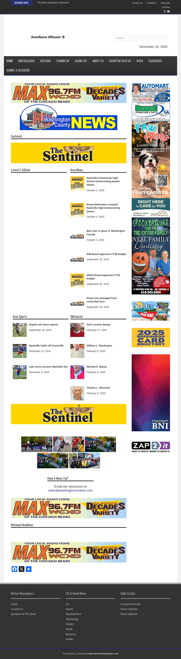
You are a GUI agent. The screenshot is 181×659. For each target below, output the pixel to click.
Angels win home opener (43, 324)
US (67, 604)
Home (10, 61)
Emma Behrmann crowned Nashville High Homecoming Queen (103, 208)
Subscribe (165, 3)
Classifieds (155, 61)
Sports (69, 609)
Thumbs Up (62, 61)
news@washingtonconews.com (70, 490)
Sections (45, 61)
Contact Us (137, 3)
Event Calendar (129, 609)
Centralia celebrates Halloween (53, 2)
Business (71, 634)
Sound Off (81, 61)
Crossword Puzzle (131, 604)
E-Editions (152, 3)
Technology (72, 619)
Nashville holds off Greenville (46, 345)
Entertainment (73, 614)
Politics (70, 624)
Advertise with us (120, 61)
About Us (98, 61)
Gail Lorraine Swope (98, 324)
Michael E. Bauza (97, 366)
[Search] (140, 38)
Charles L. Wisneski (98, 387)
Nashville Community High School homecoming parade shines (103, 181)
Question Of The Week (23, 614)
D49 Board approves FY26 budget (106, 254)
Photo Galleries (129, 614)
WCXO (139, 61)
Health (69, 639)
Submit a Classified (18, 70)
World (69, 629)
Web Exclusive (26, 61)
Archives (166, 7)
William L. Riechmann (99, 345)
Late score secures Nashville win (48, 366)
